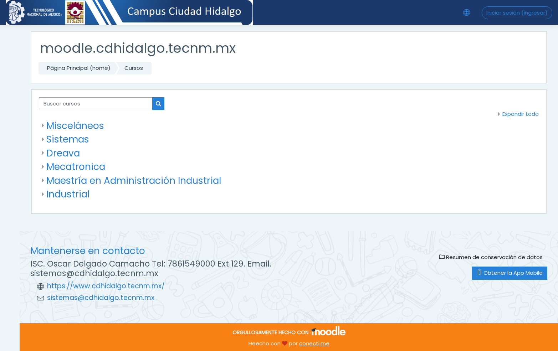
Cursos (133, 68)
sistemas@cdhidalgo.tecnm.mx (100, 298)
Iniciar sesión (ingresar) (517, 12)
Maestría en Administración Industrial (133, 180)
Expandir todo (520, 114)
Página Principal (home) (79, 68)
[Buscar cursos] (96, 103)
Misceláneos (75, 125)
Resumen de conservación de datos (491, 257)
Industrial (67, 194)
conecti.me (314, 343)
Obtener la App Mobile (510, 273)
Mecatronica (75, 166)
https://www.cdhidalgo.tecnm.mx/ (106, 286)
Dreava (63, 153)
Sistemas (67, 139)
